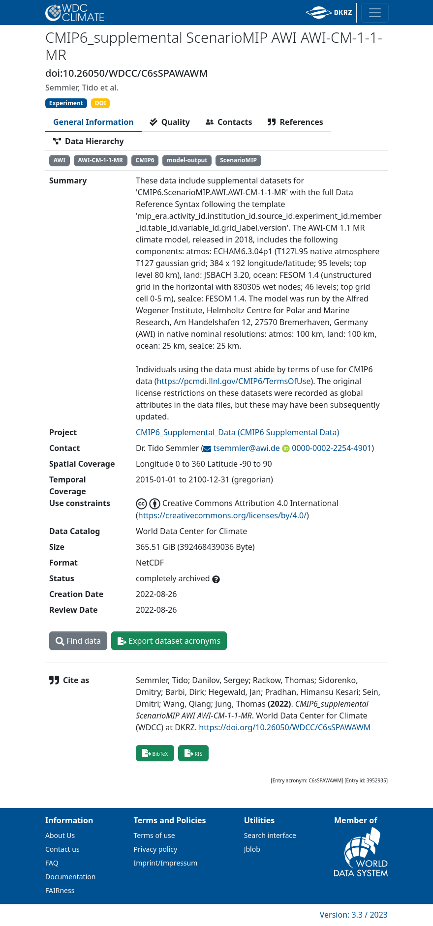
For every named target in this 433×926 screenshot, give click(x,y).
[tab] (93, 122)
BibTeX (155, 752)
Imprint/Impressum (166, 862)
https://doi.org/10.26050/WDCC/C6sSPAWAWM (285, 727)
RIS (193, 752)
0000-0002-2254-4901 (330, 448)
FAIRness (59, 890)
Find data (78, 640)
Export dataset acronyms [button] (169, 640)
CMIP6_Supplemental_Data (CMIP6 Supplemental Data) (237, 432)
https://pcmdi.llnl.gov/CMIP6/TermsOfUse (234, 381)
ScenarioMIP (238, 160)
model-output (187, 160)
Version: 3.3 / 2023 (354, 914)
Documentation (70, 876)
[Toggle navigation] (375, 13)
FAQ (52, 862)
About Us (60, 835)
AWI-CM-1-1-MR (100, 160)
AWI (59, 160)
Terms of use (154, 835)
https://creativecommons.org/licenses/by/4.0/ (222, 515)
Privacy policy (156, 849)
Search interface (270, 835)
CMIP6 (145, 160)
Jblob (252, 849)
